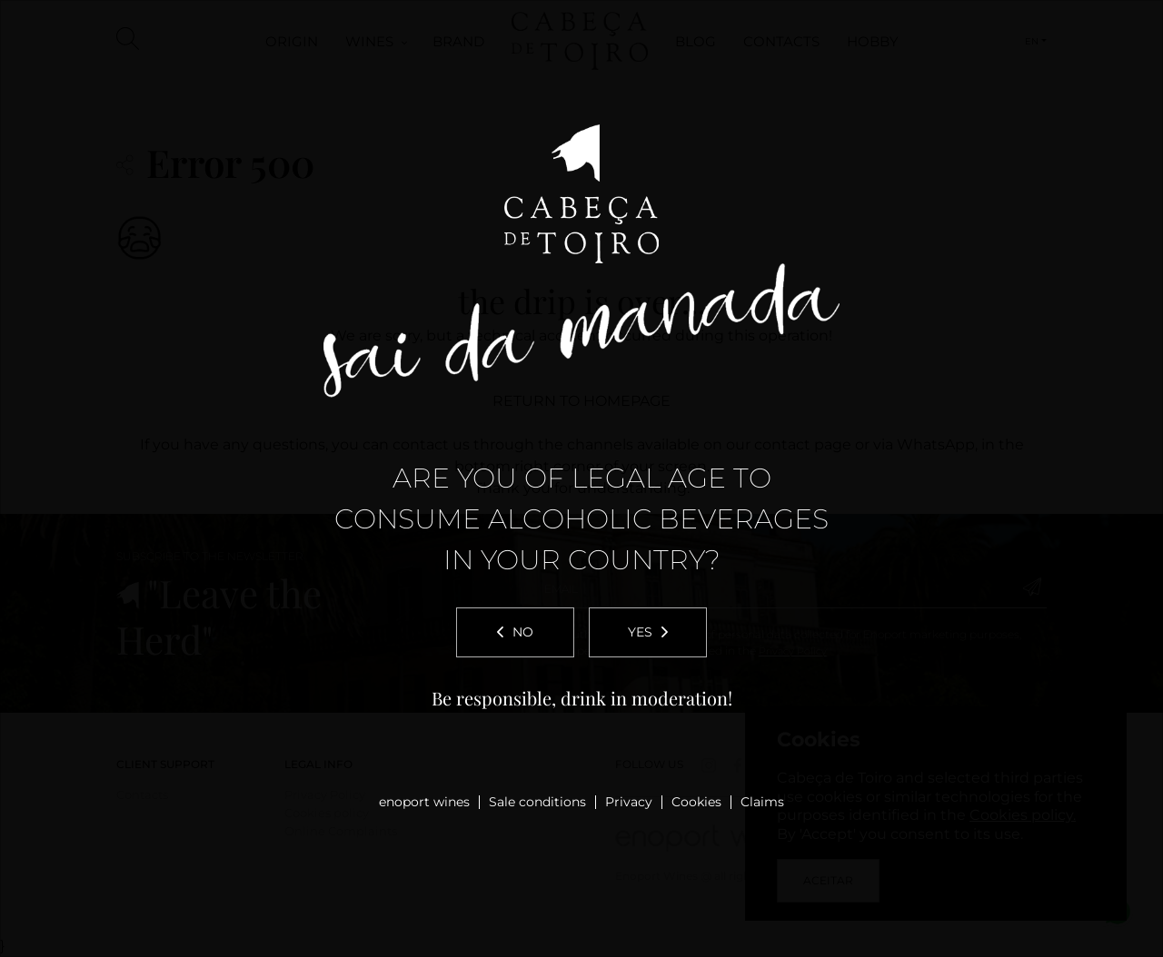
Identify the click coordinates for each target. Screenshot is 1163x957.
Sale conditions (537, 802)
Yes (648, 632)
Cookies (696, 802)
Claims (762, 802)
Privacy (628, 802)
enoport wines (424, 802)
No (515, 632)
